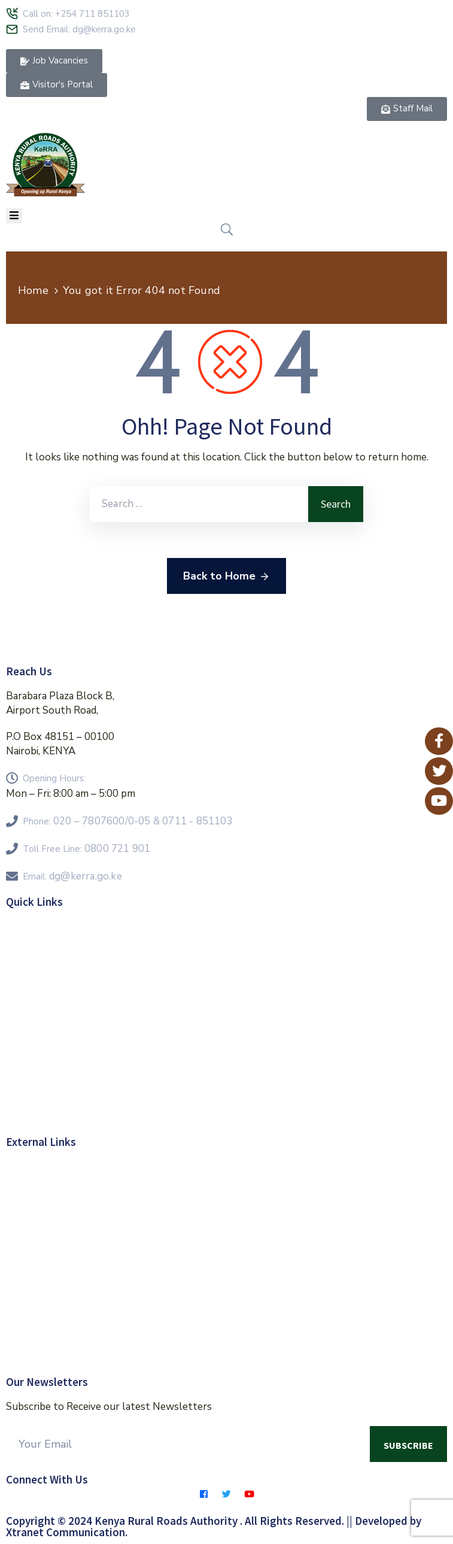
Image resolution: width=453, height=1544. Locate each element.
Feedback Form (204, 1051)
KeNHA (204, 1291)
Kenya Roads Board (204, 1262)
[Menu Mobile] (14, 215)
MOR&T (204, 1232)
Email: (72, 876)
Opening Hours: (54, 778)
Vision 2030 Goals (204, 963)
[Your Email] (188, 1444)
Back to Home (226, 576)
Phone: (128, 821)
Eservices (204, 1350)
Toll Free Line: (86, 849)
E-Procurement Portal (204, 1110)
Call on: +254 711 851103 (76, 14)
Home (33, 290)
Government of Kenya (204, 1174)
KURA (204, 1320)
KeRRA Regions (204, 992)
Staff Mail (204, 934)
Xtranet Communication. (66, 1532)
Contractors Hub (204, 1080)
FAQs (204, 1022)
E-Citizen (204, 1203)
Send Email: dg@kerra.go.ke (79, 29)
